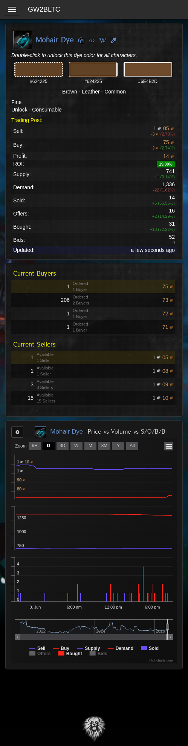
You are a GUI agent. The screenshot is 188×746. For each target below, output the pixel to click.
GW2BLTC (44, 9)
